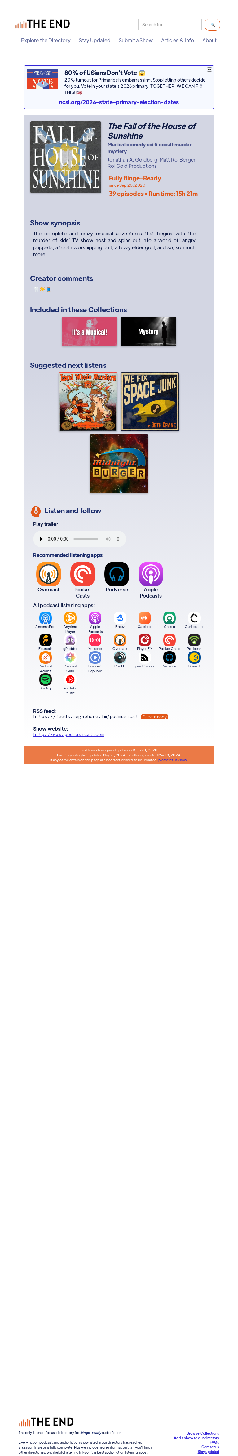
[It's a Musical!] (89, 332)
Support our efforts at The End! (161, 1395)
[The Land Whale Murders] (88, 401)
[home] (44, 25)
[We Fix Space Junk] (150, 401)
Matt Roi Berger (178, 160)
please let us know (172, 760)
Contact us (210, 1447)
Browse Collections (203, 1433)
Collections (107, 309)
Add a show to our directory (196, 1438)
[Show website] (119, 736)
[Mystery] (148, 332)
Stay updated (208, 1451)
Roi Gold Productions (132, 166)
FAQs (214, 1442)
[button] (45, 40)
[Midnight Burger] (119, 463)
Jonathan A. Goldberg (132, 160)
